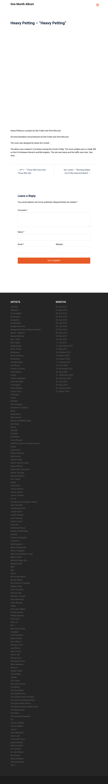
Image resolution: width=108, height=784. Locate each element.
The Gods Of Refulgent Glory (23, 700)
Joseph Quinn (16, 511)
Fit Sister (14, 433)
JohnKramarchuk (18, 508)
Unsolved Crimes (18, 739)
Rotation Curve (17, 644)
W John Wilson (17, 752)
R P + (13, 625)
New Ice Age (16, 592)
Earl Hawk (15, 424)
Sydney (54, 780)
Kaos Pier (15, 524)
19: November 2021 (64, 368)
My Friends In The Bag (20, 583)
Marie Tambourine (18, 547)
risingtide (14, 632)
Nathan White (16, 586)
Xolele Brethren (17, 758)
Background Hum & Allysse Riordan (26, 329)
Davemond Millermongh (21, 420)
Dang (13, 410)
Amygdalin (15, 320)
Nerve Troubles (17, 589)
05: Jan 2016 (61, 323)
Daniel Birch (16, 414)
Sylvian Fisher (16, 670)
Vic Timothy (16, 748)
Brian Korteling (17, 355)
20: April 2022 (62, 372)
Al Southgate (16, 313)
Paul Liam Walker (18, 609)
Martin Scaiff (16, 557)
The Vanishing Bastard (20, 716)
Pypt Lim (14, 622)
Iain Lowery (15, 479)
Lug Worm (15, 540)
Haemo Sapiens (17, 453)
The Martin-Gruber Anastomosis (24, 706)
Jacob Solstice (17, 488)
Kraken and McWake (19, 531)
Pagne (13, 606)
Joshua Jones (17, 521)
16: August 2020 (63, 358)
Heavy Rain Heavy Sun (20, 469)
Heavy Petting (16, 466)
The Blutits (15, 687)
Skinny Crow (16, 658)
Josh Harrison (17, 518)
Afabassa (15, 310)
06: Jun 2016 (61, 326)
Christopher (16, 384)
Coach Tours (16, 391)
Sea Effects (15, 648)
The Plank (15, 713)
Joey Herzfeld (16, 505)
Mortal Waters (17, 580)
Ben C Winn (15, 339)
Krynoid (14, 534)
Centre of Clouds (18, 368)
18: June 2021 (62, 365)
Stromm (14, 667)
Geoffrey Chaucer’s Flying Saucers (25, 443)
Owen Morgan (16, 602)
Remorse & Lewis (18, 628)
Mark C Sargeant (18, 550)
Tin (12, 719)
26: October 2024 (63, 388)
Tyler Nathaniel (17, 732)
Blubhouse (15, 352)
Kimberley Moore (18, 528)
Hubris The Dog (17, 472)
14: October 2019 (63, 352)
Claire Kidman (16, 388)
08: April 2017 (62, 332)
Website (59, 244)
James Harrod (17, 492)
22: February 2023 (63, 378)
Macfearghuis (16, 544)
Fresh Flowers (16, 440)
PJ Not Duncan (17, 612)
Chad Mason (16, 372)
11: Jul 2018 (61, 342)
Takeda (14, 677)
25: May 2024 (61, 384)
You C (13, 765)
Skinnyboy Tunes (18, 661)
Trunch (13, 729)
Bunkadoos (15, 358)
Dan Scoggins (16, 404)
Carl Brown (15, 365)
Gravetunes (15, 450)
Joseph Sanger (17, 514)
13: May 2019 (61, 349)
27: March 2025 (62, 391)
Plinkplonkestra (17, 615)
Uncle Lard (15, 736)
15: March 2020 (62, 355)
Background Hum (18, 326)
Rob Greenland (17, 635)
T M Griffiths (16, 674)
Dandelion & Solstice (19, 407)
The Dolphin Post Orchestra (22, 696)
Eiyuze (13, 427)
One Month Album (22, 4)
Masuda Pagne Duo (19, 560)
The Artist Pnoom (18, 684)
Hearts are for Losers (20, 462)
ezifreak (14, 430)
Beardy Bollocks (17, 336)
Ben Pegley (15, 342)
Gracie (13, 446)
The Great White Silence (21, 703)
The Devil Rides (17, 690)
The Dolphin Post (18, 693)
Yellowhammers (17, 762)
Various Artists (17, 745)
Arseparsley (16, 323)
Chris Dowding (17, 381)
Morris (13, 573)
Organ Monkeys (17, 599)
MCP (13, 566)
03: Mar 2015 (61, 316)
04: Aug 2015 (61, 320)
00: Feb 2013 (61, 306)
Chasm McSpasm (18, 378)
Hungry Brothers (18, 476)
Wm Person (15, 755)
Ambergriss (15, 316)
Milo (12, 570)
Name (21, 232)
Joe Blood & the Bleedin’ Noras (24, 502)
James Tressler (17, 495)
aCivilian (14, 306)
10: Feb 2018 (61, 339)
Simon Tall (15, 654)
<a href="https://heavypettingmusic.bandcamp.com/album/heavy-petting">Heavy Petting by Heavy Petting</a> (32, 77)
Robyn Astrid (16, 638)
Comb (13, 398)
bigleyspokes (16, 346)
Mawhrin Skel (16, 563)
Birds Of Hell (16, 349)
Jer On (13, 498)
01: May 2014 (61, 310)
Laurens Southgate (19, 537)
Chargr (13, 375)
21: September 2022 (64, 375)
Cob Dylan (15, 394)
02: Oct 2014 (61, 313)
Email (21, 244)
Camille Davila (17, 362)
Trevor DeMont (17, 726)
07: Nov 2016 (61, 329)
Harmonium (16, 456)
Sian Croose (16, 651)
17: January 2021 (63, 362)
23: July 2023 (61, 381)
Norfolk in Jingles (18, 596)
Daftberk (14, 401)
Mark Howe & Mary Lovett (22, 554)
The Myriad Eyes (18, 710)
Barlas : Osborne (18, 332)
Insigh (13, 482)
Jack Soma (15, 485)
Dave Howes (16, 417)
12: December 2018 (64, 346)
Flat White (15, 436)
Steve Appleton (17, 664)
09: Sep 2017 (61, 336)
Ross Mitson (16, 641)
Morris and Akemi (18, 576)
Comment (23, 210)
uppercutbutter (17, 742)
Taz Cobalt (15, 680)
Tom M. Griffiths (17, 722)
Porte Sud (15, 618)
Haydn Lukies (16, 459)
